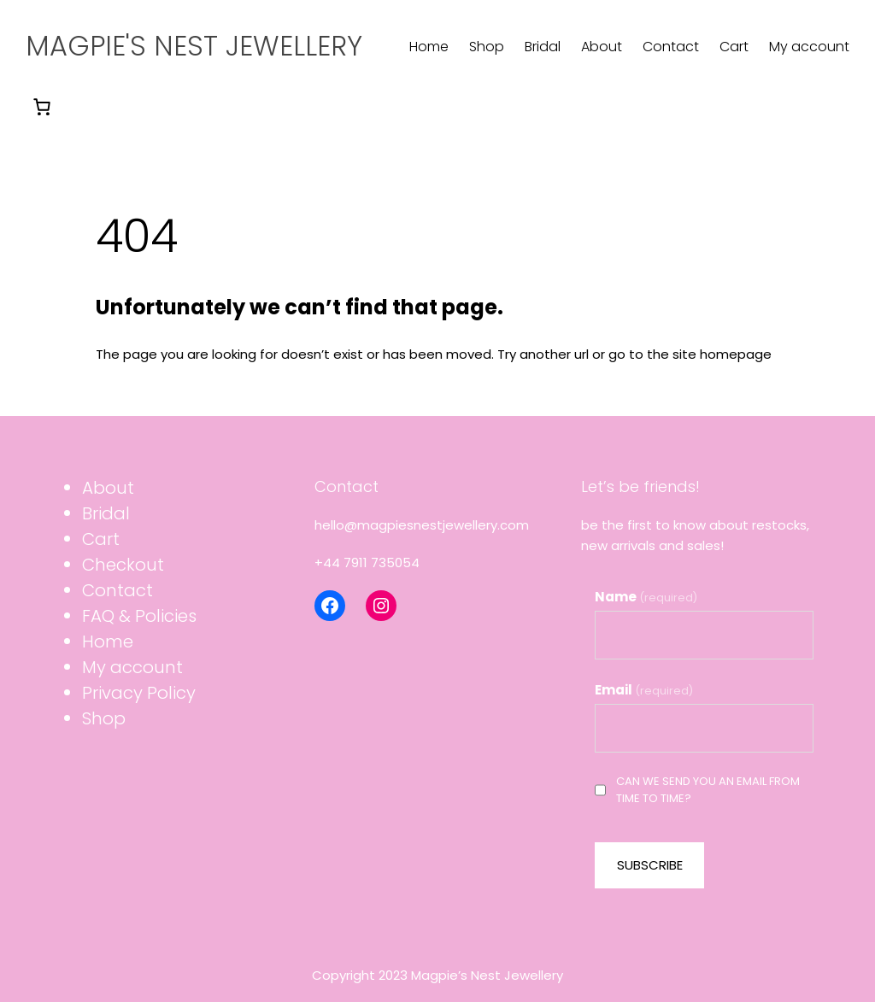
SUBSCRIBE (650, 865)
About (108, 488)
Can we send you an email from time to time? (697, 790)
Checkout (123, 565)
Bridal (106, 513)
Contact (117, 590)
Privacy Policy (139, 693)
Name (646, 597)
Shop (104, 718)
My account (132, 667)
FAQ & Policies (139, 616)
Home (107, 641)
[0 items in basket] (42, 106)
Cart (101, 539)
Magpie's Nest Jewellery (194, 45)
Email (644, 690)
